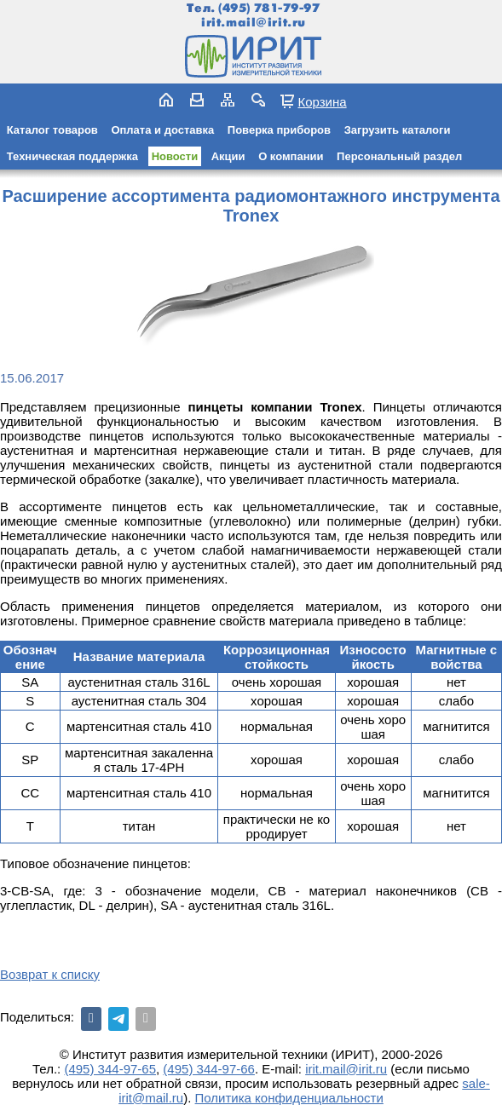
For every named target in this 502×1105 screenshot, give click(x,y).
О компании (290, 156)
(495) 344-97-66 (209, 1069)
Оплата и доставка (162, 130)
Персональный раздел (399, 156)
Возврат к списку (50, 974)
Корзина (321, 101)
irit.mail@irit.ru (253, 22)
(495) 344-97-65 (110, 1069)
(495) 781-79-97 (269, 8)
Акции (228, 156)
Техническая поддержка (72, 156)
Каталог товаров (52, 130)
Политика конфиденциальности (289, 1098)
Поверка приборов (279, 130)
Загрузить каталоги (397, 130)
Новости (175, 156)
